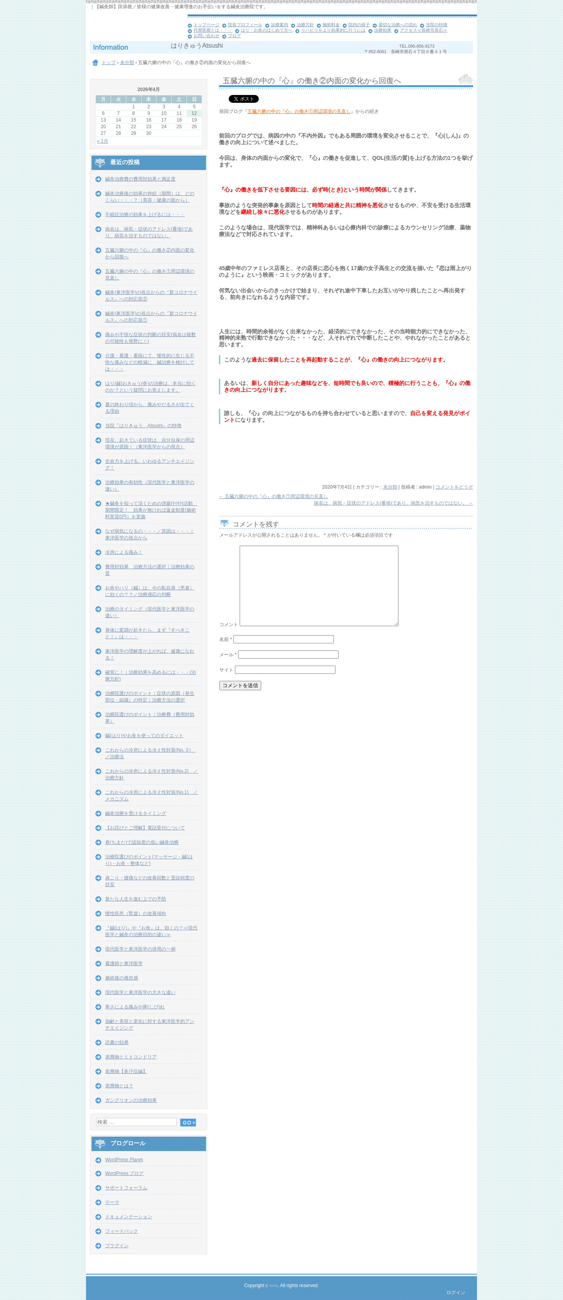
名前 (225, 639)
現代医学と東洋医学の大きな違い (140, 992)
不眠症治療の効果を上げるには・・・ (145, 214)
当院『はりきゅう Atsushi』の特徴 (143, 425)
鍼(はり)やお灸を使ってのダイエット (144, 735)
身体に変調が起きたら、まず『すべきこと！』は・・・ (147, 633)
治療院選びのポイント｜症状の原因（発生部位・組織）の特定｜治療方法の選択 (149, 697)
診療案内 (279, 24)
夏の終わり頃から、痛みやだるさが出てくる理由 (149, 408)
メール (228, 654)
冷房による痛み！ (124, 552)
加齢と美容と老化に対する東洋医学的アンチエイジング (149, 1025)
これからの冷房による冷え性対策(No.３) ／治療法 (150, 753)
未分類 (390, 487)
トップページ (206, 24)
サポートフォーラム (126, 1188)
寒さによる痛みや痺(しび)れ (135, 1007)
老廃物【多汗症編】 (126, 1071)
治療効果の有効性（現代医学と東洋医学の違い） (149, 486)
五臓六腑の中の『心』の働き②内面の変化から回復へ (149, 253)
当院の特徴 (436, 24)
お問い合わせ (206, 35)
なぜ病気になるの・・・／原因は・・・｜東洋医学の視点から (149, 534)
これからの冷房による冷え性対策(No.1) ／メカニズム (151, 796)
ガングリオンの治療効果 (131, 1100)
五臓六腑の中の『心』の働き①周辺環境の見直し (273, 496)
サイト (226, 670)
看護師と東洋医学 (124, 963)
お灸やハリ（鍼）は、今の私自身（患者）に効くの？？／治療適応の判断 (149, 591)
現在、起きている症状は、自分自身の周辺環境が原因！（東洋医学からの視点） (149, 443)
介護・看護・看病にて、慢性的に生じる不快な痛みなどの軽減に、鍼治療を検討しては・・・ (149, 362)
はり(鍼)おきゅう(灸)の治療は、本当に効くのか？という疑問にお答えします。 (150, 387)
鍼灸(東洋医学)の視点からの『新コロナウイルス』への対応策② (151, 296)
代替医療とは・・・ (213, 30)
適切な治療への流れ (397, 24)
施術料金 (331, 24)
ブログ (234, 35)
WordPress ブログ (124, 1173)
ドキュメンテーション (128, 1216)
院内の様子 (359, 24)
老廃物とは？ (119, 1086)
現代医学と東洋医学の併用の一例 (140, 949)
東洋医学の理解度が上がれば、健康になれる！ (149, 654)
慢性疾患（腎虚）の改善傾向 (135, 913)
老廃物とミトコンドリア (131, 1057)
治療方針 (305, 24)
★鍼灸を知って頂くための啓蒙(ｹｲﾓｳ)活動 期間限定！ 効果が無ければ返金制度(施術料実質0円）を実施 (151, 510)
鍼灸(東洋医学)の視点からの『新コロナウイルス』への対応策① (151, 317)
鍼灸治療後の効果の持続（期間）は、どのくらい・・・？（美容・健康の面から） (149, 197)
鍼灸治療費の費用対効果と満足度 (140, 179)
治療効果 (382, 30)
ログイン (455, 1292)
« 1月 (102, 141)
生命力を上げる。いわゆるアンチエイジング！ (149, 464)
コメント (228, 624)
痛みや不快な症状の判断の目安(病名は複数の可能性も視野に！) (150, 338)
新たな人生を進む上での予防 (135, 899)
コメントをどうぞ (454, 487)
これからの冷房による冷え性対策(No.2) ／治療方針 (151, 774)
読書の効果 (117, 1042)
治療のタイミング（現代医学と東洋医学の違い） (149, 612)
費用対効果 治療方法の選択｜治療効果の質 (149, 570)
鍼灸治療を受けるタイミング (135, 813)
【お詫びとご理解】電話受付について (145, 828)
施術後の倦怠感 (121, 978)
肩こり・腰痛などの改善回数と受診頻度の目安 (149, 881)
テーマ (112, 1202)
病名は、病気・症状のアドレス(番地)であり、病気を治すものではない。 (393, 503)
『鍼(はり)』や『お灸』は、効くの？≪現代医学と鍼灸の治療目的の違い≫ (151, 931)
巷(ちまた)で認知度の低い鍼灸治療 (142, 842)
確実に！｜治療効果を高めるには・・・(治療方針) (150, 676)
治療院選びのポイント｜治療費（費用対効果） (149, 718)
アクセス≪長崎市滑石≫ (423, 30)
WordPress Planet (124, 1159)
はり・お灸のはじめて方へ (266, 30)
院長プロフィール (245, 24)
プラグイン (117, 1245)
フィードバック (121, 1231)
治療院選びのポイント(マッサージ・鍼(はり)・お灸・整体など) (149, 860)
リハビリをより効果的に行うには (333, 30)
